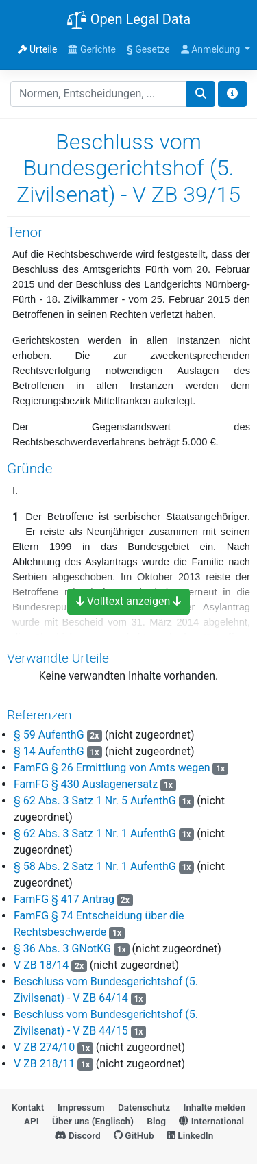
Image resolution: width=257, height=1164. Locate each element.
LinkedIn (190, 1135)
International (211, 1120)
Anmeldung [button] (212, 49)
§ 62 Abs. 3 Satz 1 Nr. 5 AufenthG (95, 800)
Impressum (81, 1107)
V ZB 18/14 (41, 964)
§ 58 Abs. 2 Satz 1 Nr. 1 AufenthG (95, 866)
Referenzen (39, 715)
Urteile (38, 49)
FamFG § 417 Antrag (64, 899)
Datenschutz (144, 1107)
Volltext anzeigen (129, 601)
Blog (156, 1120)
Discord (78, 1135)
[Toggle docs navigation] (232, 94)
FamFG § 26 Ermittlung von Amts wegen (112, 767)
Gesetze (148, 49)
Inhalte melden (214, 1107)
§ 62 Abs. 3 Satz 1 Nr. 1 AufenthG (95, 833)
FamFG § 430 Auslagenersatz (86, 784)
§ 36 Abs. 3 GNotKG (62, 948)
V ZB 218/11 (44, 1063)
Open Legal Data (128, 20)
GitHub (134, 1135)
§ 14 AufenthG (49, 751)
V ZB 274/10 (44, 1047)
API (31, 1120)
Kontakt (28, 1107)
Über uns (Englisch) (93, 1120)
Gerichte (92, 49)
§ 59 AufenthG (49, 734)
